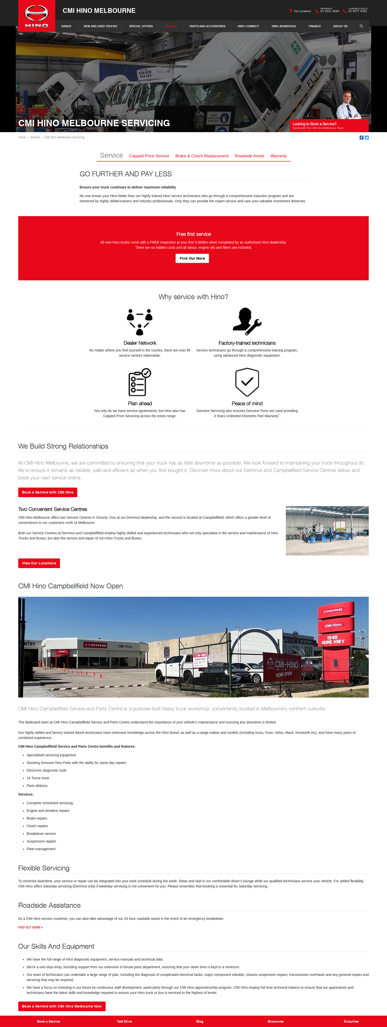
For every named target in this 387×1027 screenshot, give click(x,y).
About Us (340, 26)
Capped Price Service (149, 156)
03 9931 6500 (328, 11)
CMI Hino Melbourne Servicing (64, 137)
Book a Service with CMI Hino (48, 492)
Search (359, 25)
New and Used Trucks (100, 26)
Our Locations (302, 11)
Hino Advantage (284, 26)
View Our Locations (39, 563)
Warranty (279, 156)
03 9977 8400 (357, 11)
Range (66, 26)
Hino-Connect (248, 26)
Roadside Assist (249, 156)
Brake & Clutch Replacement (202, 156)
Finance (315, 26)
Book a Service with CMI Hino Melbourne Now (62, 1006)
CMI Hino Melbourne (99, 10)
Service (171, 26)
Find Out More (192, 258)
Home (22, 137)
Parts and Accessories (207, 26)
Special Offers (141, 26)
